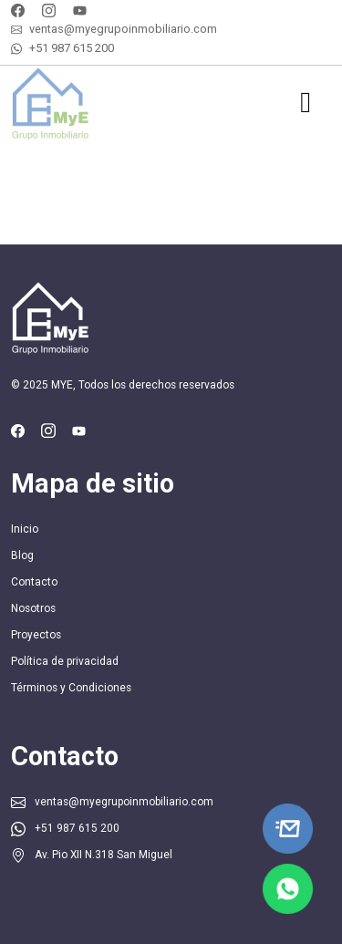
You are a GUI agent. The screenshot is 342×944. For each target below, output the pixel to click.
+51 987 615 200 (71, 48)
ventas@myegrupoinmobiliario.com (123, 29)
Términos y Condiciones (71, 687)
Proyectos (36, 634)
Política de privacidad (65, 661)
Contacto (34, 582)
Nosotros (33, 608)
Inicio (24, 529)
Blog (22, 555)
